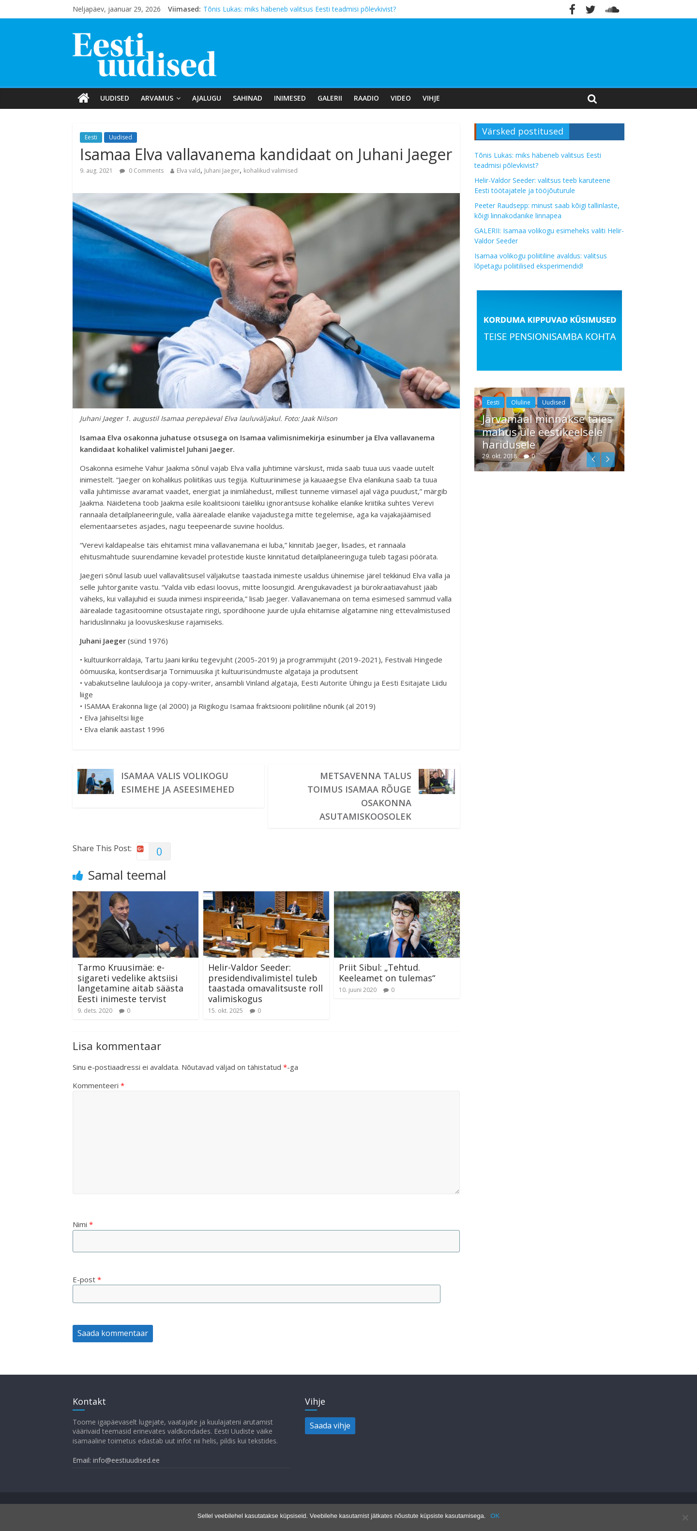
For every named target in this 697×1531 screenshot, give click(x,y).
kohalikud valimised (270, 170)
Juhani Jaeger (222, 170)
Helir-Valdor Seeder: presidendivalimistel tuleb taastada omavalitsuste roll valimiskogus (265, 983)
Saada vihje (330, 1425)
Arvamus (157, 98)
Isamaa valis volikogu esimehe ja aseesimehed (177, 782)
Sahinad (247, 98)
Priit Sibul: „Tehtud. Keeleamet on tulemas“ (387, 972)
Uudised (114, 98)
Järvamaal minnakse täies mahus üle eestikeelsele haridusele (547, 431)
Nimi (83, 1224)
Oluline (520, 402)
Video (401, 98)
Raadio (366, 98)
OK (495, 1515)
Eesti (91, 137)
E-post (87, 1279)
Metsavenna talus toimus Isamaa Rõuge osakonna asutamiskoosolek (359, 796)
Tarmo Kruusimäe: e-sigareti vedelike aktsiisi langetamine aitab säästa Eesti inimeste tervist (130, 983)
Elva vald (188, 170)
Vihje (431, 98)
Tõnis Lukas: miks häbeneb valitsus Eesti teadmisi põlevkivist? (299, 9)
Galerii (330, 98)
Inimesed (290, 98)
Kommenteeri (98, 1085)
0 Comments (142, 170)
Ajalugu (206, 98)
